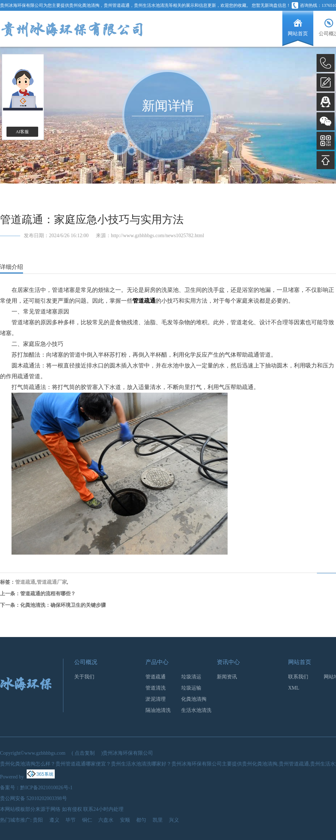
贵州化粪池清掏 (84, 5)
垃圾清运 (191, 676)
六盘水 (105, 820)
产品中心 (157, 662)
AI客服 (22, 131)
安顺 (125, 820)
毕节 (71, 820)
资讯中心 (228, 662)
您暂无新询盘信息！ (271, 5)
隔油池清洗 (158, 710)
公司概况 (85, 662)
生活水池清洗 (196, 710)
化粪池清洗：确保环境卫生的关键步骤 (63, 605)
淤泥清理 (155, 699)
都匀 (141, 820)
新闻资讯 (227, 676)
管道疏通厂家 (52, 582)
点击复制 (85, 753)
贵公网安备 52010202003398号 (33, 798)
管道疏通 (25, 582)
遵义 (54, 820)
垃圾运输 (191, 688)
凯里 (158, 820)
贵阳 (38, 820)
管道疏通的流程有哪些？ (48, 593)
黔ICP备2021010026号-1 (46, 787)
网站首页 (299, 662)
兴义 (174, 820)
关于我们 (84, 676)
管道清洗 (155, 688)
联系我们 (298, 676)
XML (293, 688)
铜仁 (87, 820)
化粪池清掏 (193, 699)
